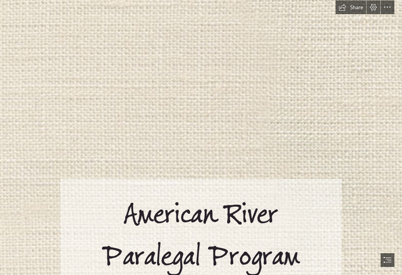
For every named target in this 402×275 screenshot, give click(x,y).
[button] (351, 7)
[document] (201, 137)
